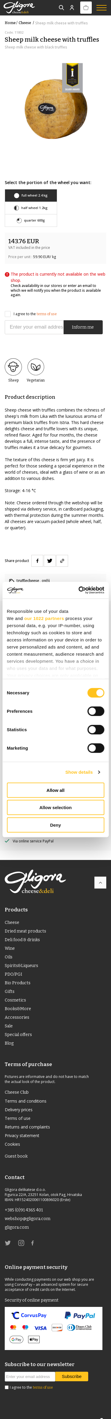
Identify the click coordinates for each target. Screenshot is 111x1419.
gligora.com (17, 1214)
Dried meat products (25, 918)
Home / (11, 23)
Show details (79, 772)
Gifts (10, 979)
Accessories (17, 1004)
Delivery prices (19, 1097)
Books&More (18, 996)
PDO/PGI (13, 961)
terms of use (47, 301)
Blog (9, 1030)
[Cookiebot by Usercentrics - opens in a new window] (79, 590)
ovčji (46, 568)
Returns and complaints (27, 1114)
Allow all (55, 789)
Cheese (27, 23)
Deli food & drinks (22, 927)
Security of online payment (32, 1287)
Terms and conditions (25, 1088)
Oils (8, 944)
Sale (9, 1013)
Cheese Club (17, 1079)
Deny (55, 824)
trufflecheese (28, 568)
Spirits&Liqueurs (21, 953)
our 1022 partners (44, 618)
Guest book (16, 1143)
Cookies (12, 1131)
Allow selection (55, 807)
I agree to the (31, 301)
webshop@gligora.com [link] (27, 1206)
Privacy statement (22, 1123)
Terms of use (17, 1106)
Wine (10, 935)
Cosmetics (15, 987)
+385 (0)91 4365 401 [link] (24, 1197)
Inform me (83, 314)
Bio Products (17, 970)
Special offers (18, 1022)
